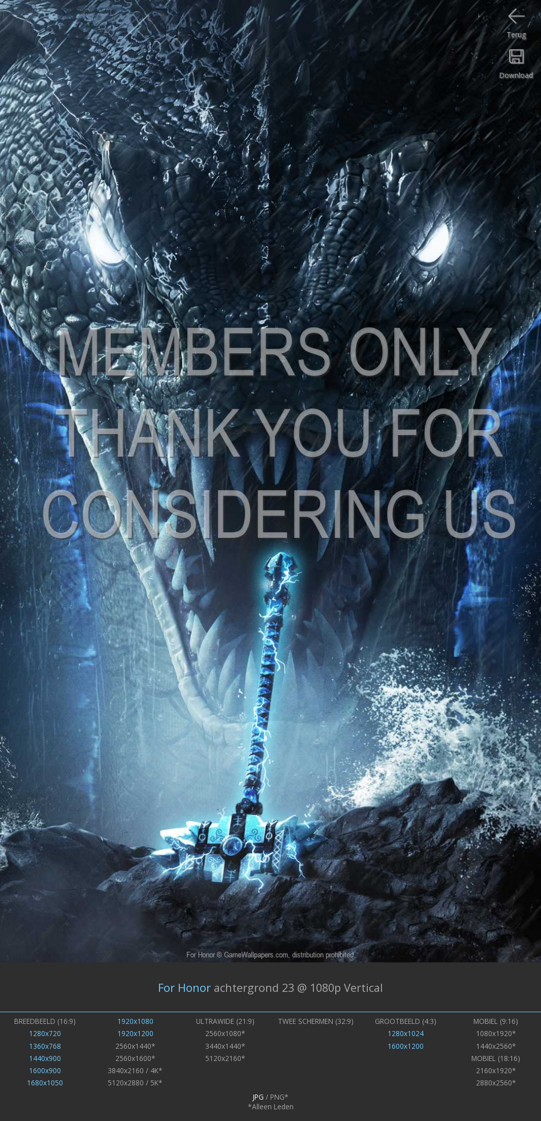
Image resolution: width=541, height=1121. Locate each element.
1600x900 (45, 1070)
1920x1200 (135, 1033)
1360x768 (45, 1046)
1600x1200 (406, 1046)
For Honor (184, 987)
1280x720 (45, 1033)
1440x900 (45, 1058)
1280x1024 (406, 1033)
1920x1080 (135, 1021)
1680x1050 (45, 1082)
